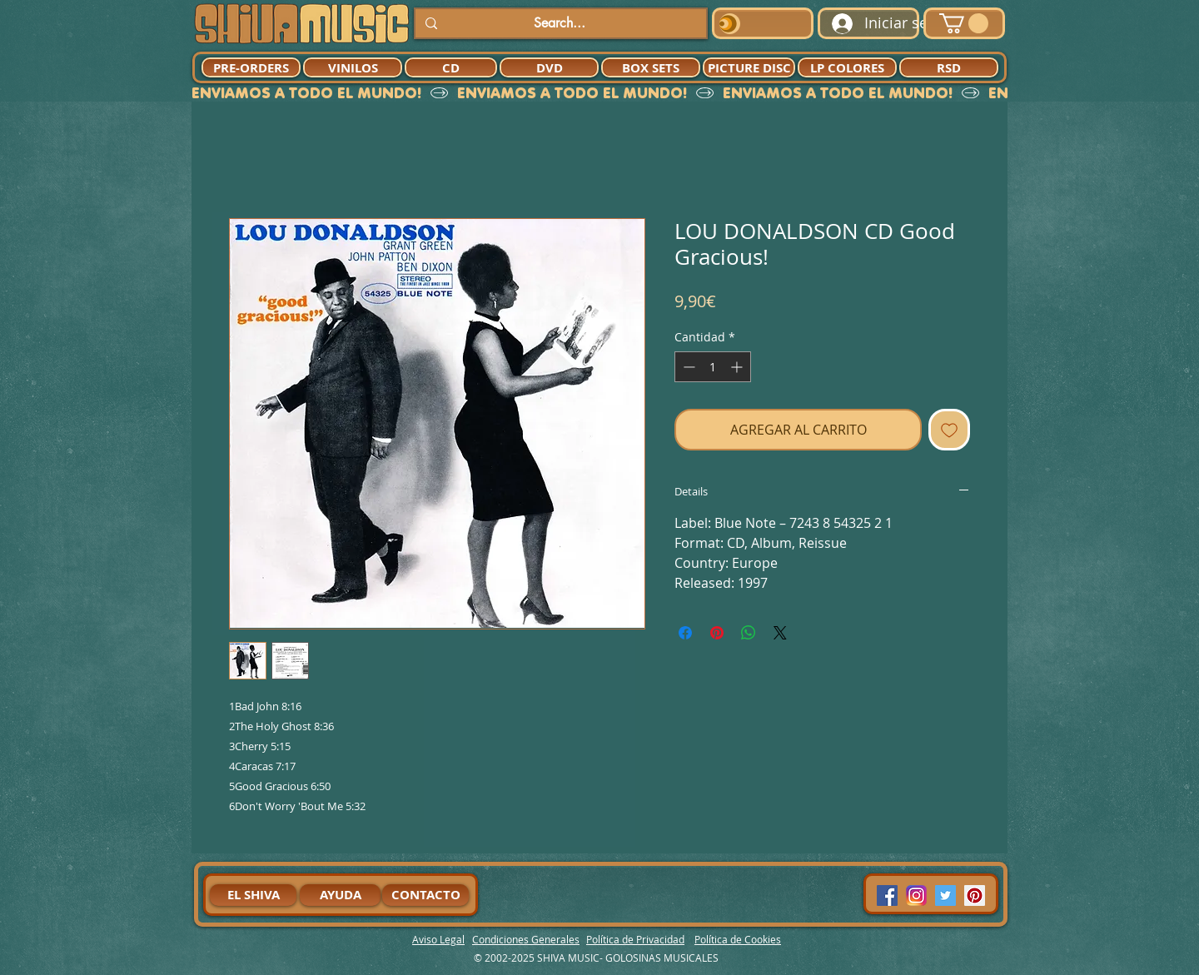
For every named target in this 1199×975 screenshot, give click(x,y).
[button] (963, 23)
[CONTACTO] (425, 895)
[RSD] (948, 67)
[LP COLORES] (847, 67)
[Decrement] (687, 366)
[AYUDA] (340, 895)
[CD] (451, 67)
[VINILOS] (352, 67)
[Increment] (738, 366)
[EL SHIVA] (253, 895)
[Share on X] (780, 633)
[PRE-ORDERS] (251, 67)
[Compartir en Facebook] (685, 633)
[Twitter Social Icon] (945, 895)
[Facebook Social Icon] (887, 895)
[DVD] (549, 67)
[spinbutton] (713, 366)
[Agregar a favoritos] (949, 429)
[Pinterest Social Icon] (974, 895)
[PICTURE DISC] (749, 67)
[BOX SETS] (650, 67)
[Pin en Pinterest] (717, 633)
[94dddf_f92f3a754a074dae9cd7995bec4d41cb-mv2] (916, 895)
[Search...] (559, 23)
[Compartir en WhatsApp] (749, 633)
